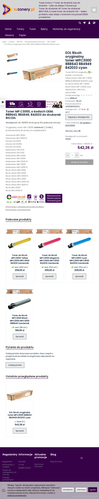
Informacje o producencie (18, 209)
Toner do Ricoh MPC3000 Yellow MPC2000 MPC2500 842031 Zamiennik (19, 259)
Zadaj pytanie (15, 365)
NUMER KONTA (24, 467)
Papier (22, 35)
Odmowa (81, 489)
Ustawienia (68, 489)
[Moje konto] (89, 23)
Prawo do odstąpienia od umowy (9, 472)
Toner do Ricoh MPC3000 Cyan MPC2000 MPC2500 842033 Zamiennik (79, 259)
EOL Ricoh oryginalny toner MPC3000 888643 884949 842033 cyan (20, 415)
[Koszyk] (84, 23)
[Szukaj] (79, 23)
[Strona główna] (18, 9)
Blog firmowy (56, 461)
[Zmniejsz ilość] (77, 155)
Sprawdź (20, 276)
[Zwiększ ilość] (67, 155)
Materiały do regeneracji (66, 29)
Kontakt (22, 461)
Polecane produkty (18, 219)
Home (8, 29)
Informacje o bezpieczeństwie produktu (25, 206)
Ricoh (78, 101)
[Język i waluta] (94, 23)
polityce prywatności (16, 495)
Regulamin (7, 461)
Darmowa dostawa (38, 465)
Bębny (44, 29)
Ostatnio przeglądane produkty (27, 376)
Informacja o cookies (8, 465)
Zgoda (93, 489)
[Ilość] (72, 155)
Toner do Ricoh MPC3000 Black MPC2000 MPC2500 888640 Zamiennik (19, 319)
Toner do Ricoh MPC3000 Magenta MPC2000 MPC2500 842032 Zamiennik (49, 259)
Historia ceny (72, 131)
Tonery (20, 29)
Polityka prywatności (8, 478)
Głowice (9, 35)
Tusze (32, 29)
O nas (21, 464)
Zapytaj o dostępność (78, 117)
